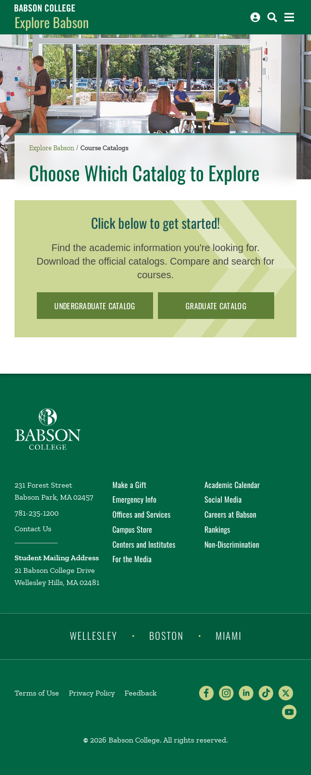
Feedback (140, 692)
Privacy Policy (92, 692)
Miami (229, 635)
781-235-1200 (37, 513)
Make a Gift (129, 484)
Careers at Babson (230, 514)
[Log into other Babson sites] (255, 17)
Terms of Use (37, 692)
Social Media (223, 499)
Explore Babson (52, 22)
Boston (166, 635)
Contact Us (33, 528)
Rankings (217, 529)
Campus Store (132, 529)
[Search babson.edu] (272, 17)
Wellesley (93, 635)
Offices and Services (141, 514)
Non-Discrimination (231, 544)
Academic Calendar (232, 484)
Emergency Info (134, 499)
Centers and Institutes (143, 544)
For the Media (132, 559)
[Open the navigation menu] (289, 17)
